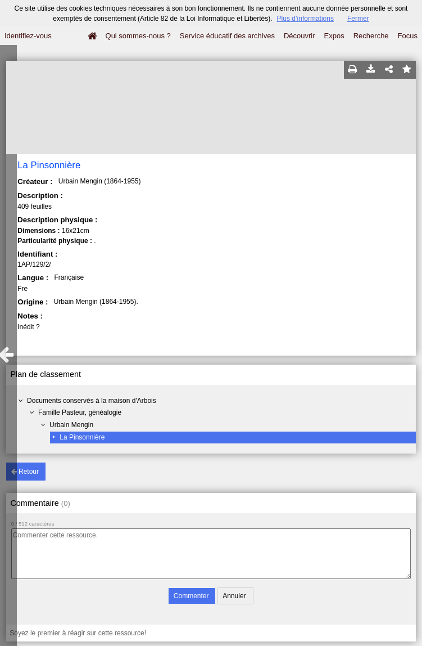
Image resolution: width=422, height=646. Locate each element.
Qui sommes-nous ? (138, 36)
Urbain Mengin (71, 425)
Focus (408, 36)
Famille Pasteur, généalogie (79, 412)
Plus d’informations (305, 19)
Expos (334, 36)
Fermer (358, 19)
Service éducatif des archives (227, 36)
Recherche (371, 36)
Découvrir (299, 36)
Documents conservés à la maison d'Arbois (91, 401)
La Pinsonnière (82, 437)
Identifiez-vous (28, 36)
